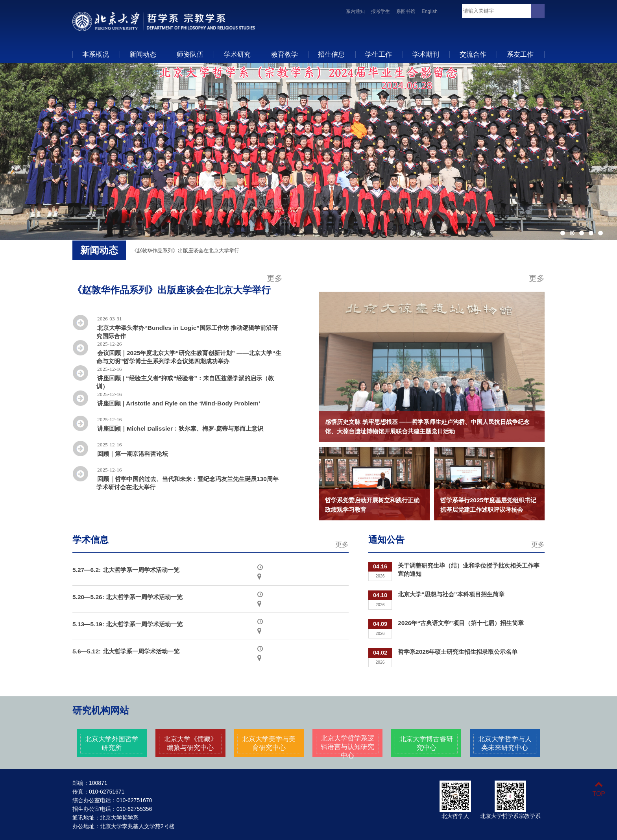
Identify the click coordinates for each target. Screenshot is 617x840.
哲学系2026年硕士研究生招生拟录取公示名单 (457, 651)
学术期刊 (425, 54)
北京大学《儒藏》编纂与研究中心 (190, 743)
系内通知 (355, 11)
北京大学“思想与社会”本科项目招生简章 (451, 594)
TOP (598, 789)
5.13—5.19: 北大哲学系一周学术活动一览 (127, 624)
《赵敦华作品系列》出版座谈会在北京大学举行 (185, 250)
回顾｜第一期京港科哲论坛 (132, 453)
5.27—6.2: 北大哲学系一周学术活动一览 (125, 569)
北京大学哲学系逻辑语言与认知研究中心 (347, 747)
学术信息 (90, 540)
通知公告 (386, 540)
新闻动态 (142, 54)
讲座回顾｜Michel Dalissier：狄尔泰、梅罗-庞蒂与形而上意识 (180, 428)
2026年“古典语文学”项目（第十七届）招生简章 (461, 623)
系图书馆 (405, 11)
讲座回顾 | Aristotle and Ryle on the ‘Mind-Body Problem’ (178, 403)
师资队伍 (190, 54)
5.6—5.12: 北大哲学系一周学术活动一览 (125, 651)
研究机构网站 (100, 710)
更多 (275, 278)
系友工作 (520, 54)
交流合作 (473, 54)
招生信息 (331, 54)
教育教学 (284, 54)
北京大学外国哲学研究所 (112, 743)
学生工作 (378, 54)
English (429, 11)
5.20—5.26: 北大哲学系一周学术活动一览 (127, 597)
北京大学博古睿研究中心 (426, 743)
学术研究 (237, 54)
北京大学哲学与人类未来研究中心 (505, 743)
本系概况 (95, 54)
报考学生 (380, 11)
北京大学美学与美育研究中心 (269, 743)
